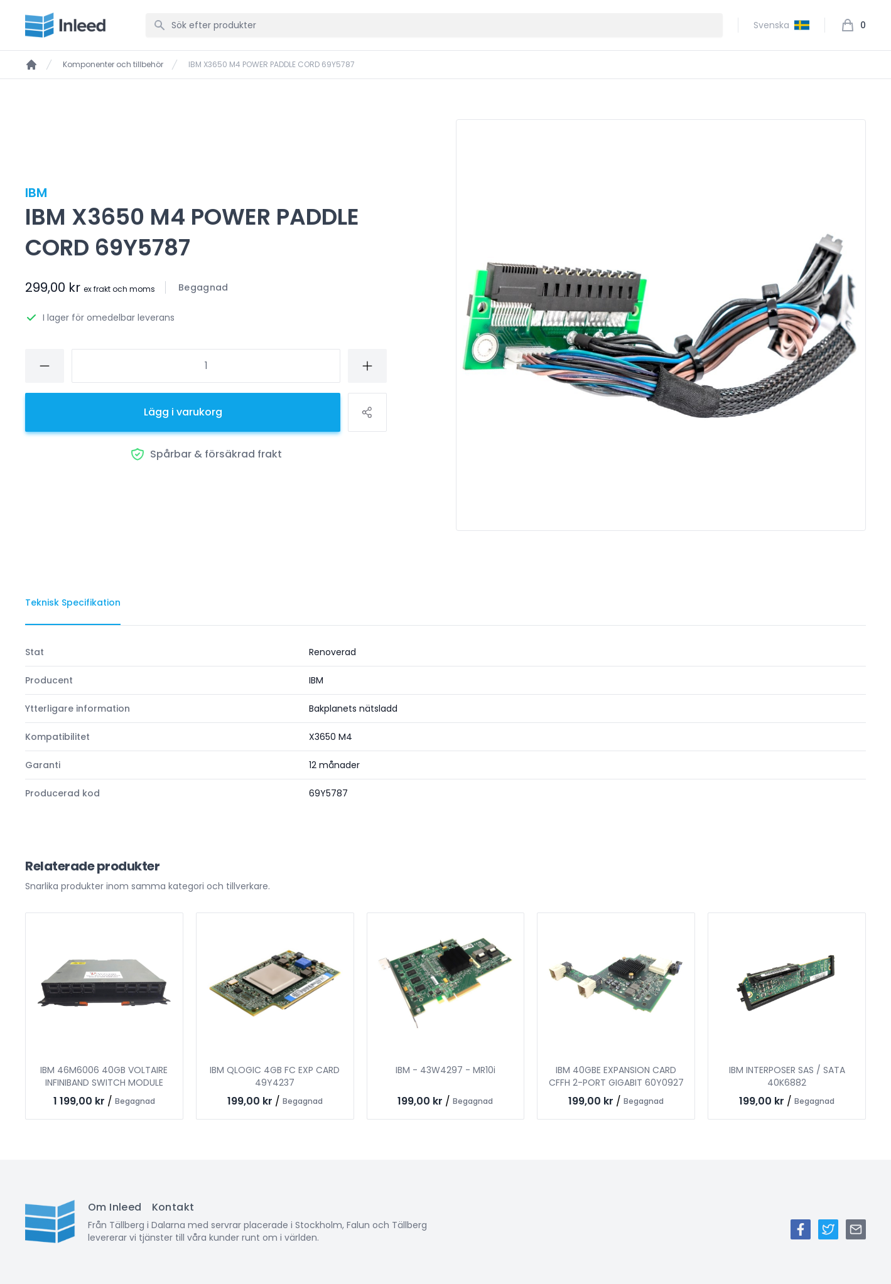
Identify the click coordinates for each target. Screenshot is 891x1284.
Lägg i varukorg (183, 412)
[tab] (73, 603)
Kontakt (173, 1207)
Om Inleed (115, 1207)
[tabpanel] (445, 722)
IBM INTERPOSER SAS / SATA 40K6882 (787, 1076)
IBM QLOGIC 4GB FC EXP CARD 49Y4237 (275, 1076)
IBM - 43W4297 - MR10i (445, 1070)
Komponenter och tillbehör (113, 65)
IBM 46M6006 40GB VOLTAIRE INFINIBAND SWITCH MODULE (104, 1076)
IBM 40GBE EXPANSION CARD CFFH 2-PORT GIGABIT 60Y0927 (616, 1076)
